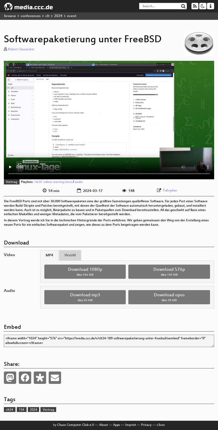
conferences (31, 16)
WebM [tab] (70, 255)
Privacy (146, 425)
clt (47, 16)
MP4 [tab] (49, 255)
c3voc (161, 425)
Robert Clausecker (21, 49)
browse (10, 16)
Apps (116, 425)
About (103, 425)
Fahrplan (170, 190)
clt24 (9, 410)
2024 (58, 16)
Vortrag (11, 182)
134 (21, 410)
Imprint (130, 425)
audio (79, 182)
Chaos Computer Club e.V (75, 425)
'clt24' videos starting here (53, 182)
